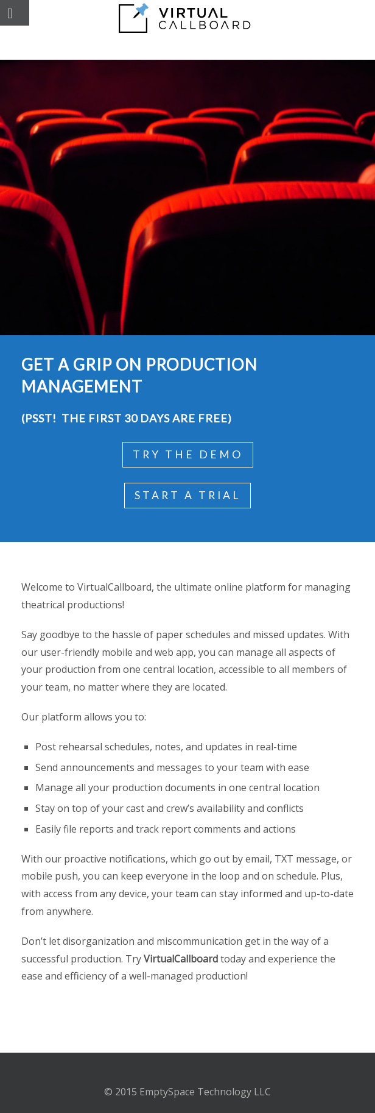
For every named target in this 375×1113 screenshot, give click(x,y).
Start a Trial (187, 495)
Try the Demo (188, 454)
